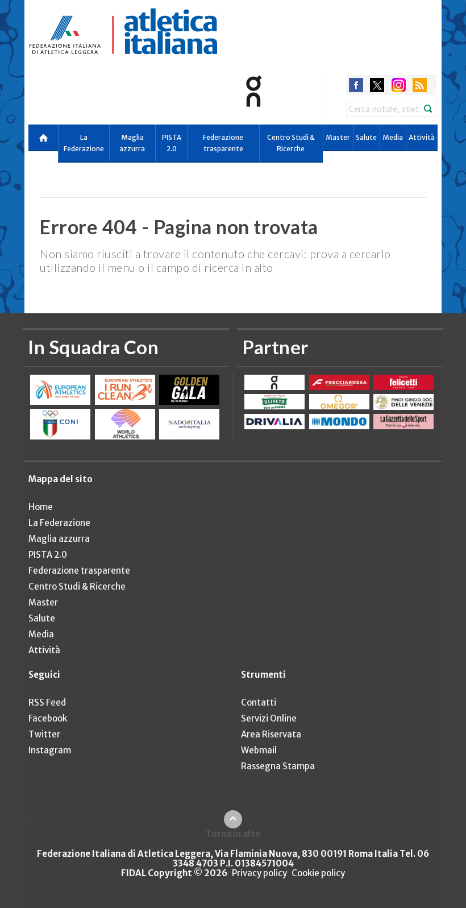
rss (420, 85)
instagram (399, 85)
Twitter (44, 734)
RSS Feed (47, 702)
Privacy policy (259, 873)
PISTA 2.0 (171, 143)
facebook (356, 85)
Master (338, 137)
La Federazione (84, 143)
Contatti (258, 702)
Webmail (259, 750)
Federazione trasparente (223, 143)
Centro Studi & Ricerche (291, 143)
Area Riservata (271, 734)
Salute (366, 137)
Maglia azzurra (132, 143)
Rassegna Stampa (278, 766)
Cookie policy (318, 873)
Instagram (49, 750)
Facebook (47, 718)
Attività (422, 137)
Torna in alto (233, 833)
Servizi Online (269, 718)
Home (40, 506)
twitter (377, 85)
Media (392, 137)
